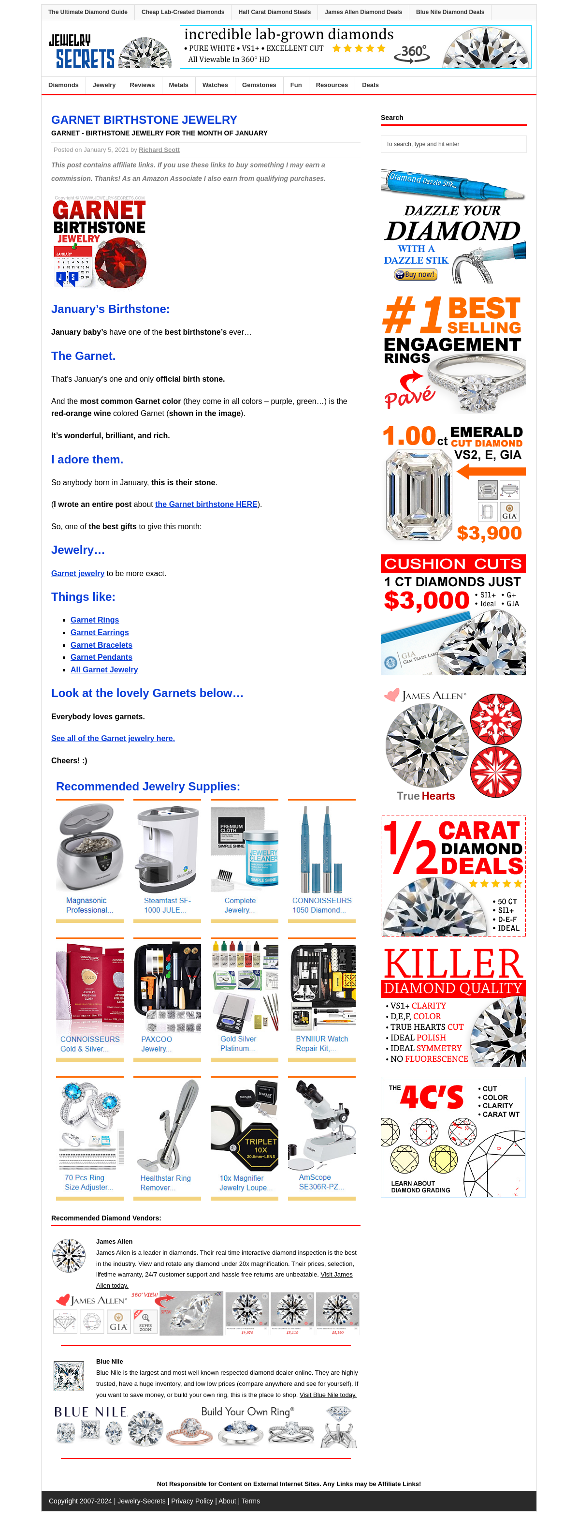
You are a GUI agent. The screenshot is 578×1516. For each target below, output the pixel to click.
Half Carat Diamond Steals (274, 12)
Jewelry (104, 85)
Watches (215, 85)
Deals (370, 85)
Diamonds (63, 85)
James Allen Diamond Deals (363, 12)
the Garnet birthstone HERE (206, 504)
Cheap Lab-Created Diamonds (183, 12)
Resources (332, 85)
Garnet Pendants (101, 657)
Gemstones (259, 85)
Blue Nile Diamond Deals (450, 12)
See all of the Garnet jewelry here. (113, 738)
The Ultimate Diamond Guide (88, 12)
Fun (296, 85)
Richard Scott (159, 149)
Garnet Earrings (100, 632)
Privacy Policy (192, 1501)
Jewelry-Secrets (141, 1501)
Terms (251, 1501)
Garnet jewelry (77, 573)
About (227, 1501)
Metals (178, 85)
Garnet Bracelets (101, 645)
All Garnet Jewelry (104, 670)
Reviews (142, 85)
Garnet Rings (95, 620)
